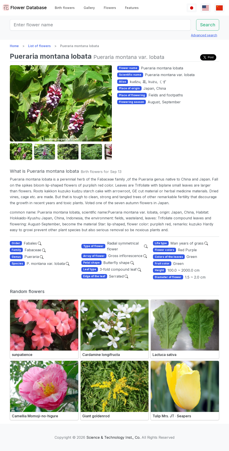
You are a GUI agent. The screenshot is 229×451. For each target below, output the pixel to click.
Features (132, 8)
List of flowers (39, 46)
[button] (21, 151)
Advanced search (204, 35)
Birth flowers (65, 8)
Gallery (89, 8)
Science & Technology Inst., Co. (113, 437)
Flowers (110, 8)
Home (14, 46)
